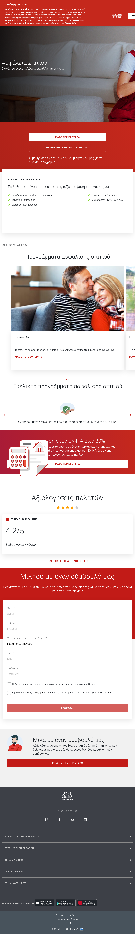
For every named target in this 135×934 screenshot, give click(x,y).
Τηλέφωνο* (13, 668)
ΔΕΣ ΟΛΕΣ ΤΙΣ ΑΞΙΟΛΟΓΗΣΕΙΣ (69, 561)
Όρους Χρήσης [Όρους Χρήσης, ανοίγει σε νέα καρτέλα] (72, 19)
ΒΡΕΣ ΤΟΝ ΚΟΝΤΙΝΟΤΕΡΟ (67, 763)
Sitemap (67, 923)
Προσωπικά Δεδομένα (67, 919)
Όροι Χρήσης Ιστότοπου (67, 915)
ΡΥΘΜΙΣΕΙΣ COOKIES (117, 11)
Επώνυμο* (12, 623)
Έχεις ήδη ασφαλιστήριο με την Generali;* (27, 638)
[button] (66, 379)
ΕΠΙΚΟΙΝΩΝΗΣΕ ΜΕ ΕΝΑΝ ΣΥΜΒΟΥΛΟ (67, 147)
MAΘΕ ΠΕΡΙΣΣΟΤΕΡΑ (67, 464)
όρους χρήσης (40, 692)
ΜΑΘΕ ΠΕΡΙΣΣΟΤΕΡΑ (67, 137)
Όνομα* (11, 608)
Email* (10, 653)
